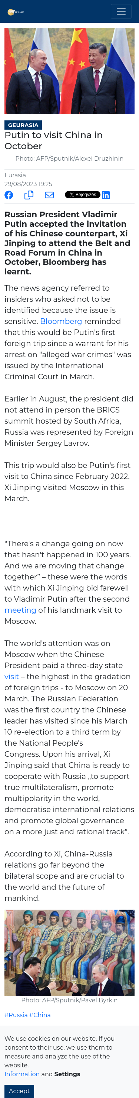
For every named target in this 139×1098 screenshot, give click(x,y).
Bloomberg (61, 321)
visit (11, 676)
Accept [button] (19, 1091)
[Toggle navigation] (121, 11)
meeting (20, 610)
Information (22, 1074)
